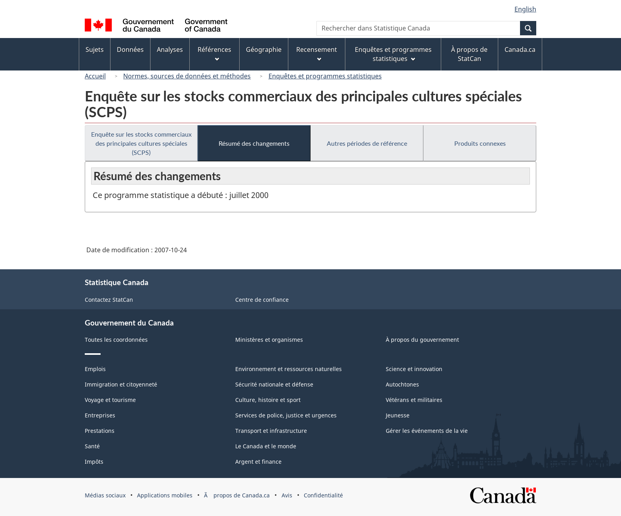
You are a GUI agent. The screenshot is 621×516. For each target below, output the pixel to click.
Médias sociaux (105, 495)
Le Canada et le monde (265, 446)
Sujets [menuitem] (95, 49)
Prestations (99, 430)
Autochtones (402, 384)
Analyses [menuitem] (170, 49)
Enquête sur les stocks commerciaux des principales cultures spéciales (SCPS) (141, 143)
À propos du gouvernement (422, 339)
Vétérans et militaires (414, 400)
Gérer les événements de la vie (427, 430)
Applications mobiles (164, 495)
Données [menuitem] (130, 49)
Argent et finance (258, 461)
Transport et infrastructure (271, 430)
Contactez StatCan (109, 299)
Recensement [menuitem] (316, 53)
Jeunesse (398, 415)
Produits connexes (480, 143)
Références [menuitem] (214, 53)
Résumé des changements (254, 143)
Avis (287, 495)
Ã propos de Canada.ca (237, 495)
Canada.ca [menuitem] (520, 49)
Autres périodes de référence (367, 143)
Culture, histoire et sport (268, 400)
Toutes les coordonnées (116, 339)
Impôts (94, 461)
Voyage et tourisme (110, 400)
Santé (92, 446)
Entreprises (100, 415)
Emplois (95, 369)
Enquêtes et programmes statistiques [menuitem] (393, 54)
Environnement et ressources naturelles (288, 369)
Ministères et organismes (269, 339)
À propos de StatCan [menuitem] (469, 54)
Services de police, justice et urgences (286, 415)
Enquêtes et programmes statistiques (325, 76)
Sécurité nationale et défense (274, 384)
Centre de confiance (262, 299)
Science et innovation (414, 369)
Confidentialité (323, 495)
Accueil (95, 76)
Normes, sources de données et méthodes (187, 76)
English (525, 9)
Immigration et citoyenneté (121, 384)
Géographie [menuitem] (264, 49)
